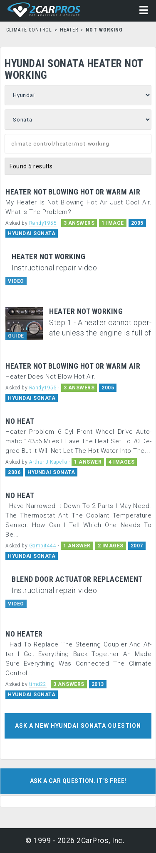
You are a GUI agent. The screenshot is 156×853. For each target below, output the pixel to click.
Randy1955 (43, 223)
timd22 (38, 684)
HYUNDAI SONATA (31, 233)
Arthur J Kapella (48, 462)
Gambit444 (43, 546)
